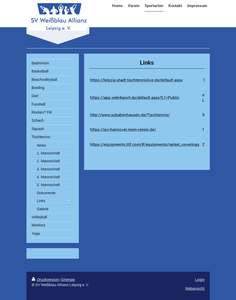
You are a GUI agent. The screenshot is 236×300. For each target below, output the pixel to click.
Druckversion (45, 279)
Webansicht (195, 288)
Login (200, 279)
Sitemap (68, 279)
